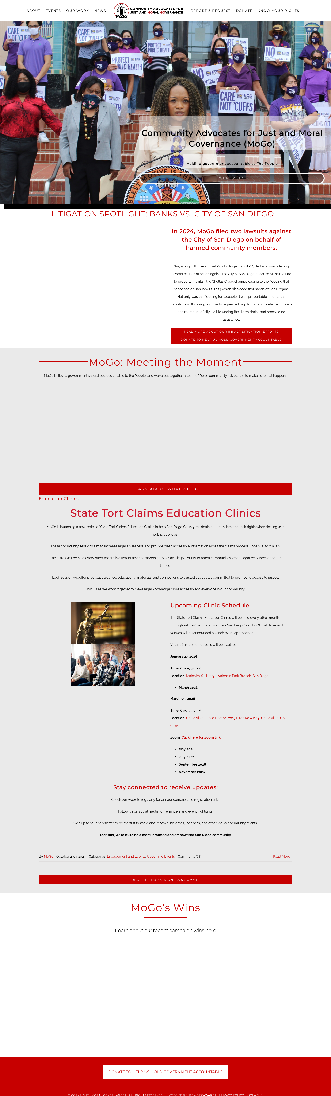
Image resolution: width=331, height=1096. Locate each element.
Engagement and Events (126, 856)
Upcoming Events (161, 856)
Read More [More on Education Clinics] (281, 856)
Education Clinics (59, 498)
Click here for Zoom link (201, 737)
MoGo (48, 856)
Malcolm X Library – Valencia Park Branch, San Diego (227, 676)
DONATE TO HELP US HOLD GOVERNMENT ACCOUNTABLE (165, 1072)
